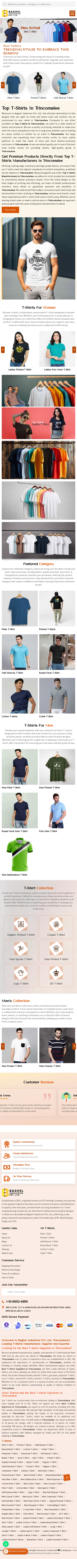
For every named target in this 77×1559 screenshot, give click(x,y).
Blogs (4, 1241)
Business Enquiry (15, 1551)
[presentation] (3, 85)
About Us (6, 1237)
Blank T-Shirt (8, 1458)
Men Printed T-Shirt (49, 789)
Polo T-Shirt (7, 1488)
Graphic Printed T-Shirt (12, 1462)
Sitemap (5, 1249)
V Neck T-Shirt (53, 1458)
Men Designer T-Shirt (34, 1505)
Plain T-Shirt (13, 98)
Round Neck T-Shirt (49, 675)
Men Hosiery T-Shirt (49, 1068)
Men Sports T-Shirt (46, 1488)
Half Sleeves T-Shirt (63, 98)
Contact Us (7, 1245)
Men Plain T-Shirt (11, 789)
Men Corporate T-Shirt (52, 1496)
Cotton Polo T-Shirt (11, 1483)
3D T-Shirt (63, 1514)
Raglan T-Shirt (49, 1466)
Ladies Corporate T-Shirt (54, 1531)
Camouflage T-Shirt (56, 1505)
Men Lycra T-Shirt (31, 1496)
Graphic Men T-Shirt (11, 1514)
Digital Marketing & (35, 1553)
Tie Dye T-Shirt (33, 1466)
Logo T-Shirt (34, 1492)
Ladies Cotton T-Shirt (26, 1522)
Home (4, 1233)
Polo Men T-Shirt (48, 833)
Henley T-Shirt (28, 1470)
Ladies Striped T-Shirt (51, 1535)
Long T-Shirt (56, 1526)
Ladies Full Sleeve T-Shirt (35, 1526)
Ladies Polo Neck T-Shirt (57, 371)
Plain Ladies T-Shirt (11, 1526)
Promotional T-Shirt (11, 1475)
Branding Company (52, 1553)
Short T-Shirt (8, 1535)
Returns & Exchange (11, 1269)
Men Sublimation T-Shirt (14, 877)
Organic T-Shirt (49, 1462)
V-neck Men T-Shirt (32, 1509)
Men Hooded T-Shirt (11, 1505)
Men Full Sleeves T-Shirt (54, 1492)
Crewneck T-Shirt (10, 1470)
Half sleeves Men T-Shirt (13, 1492)
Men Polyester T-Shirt (57, 1479)
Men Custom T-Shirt (53, 1483)
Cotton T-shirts (9, 718)
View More (10, 210)
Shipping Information (11, 1266)
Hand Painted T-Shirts (12, 1466)
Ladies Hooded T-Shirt (57, 1539)
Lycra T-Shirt (23, 1458)
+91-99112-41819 (17, 1301)
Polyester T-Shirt (10, 1453)
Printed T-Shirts (38, 98)
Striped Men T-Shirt (11, 1509)
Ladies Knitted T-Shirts (13, 1539)
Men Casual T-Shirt (10, 1496)
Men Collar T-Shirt (32, 1483)
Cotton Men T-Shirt (25, 1488)
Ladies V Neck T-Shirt (27, 1535)
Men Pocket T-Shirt (12, 1068)
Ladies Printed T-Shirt (19, 371)
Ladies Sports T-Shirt (30, 1531)
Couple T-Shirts (9, 1531)
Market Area (7, 1253)
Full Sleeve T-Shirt (49, 1453)
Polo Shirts (28, 1514)
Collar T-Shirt (46, 718)
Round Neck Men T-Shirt (15, 833)
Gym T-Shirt (38, 1458)
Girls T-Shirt (7, 1522)
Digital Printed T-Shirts (60, 1501)
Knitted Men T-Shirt (11, 1501)
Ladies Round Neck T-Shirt (52, 1522)
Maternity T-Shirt (35, 1539)
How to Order (8, 1277)
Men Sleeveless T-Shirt (55, 1509)
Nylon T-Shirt (32, 1462)
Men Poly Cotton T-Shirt (35, 1501)
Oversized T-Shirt (29, 1453)
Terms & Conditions (10, 1273)
